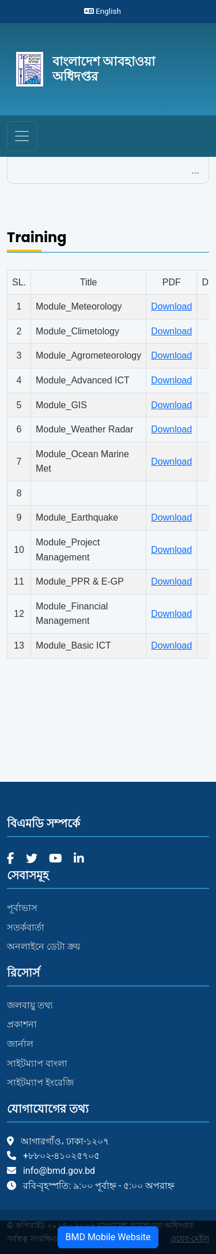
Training (37, 238)
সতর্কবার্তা (25, 927)
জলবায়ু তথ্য (30, 1005)
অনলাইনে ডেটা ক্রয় (43, 946)
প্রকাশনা (22, 1024)
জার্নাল (20, 1043)
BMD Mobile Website (107, 1237)
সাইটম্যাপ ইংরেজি (40, 1082)
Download (171, 306)
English (102, 11)
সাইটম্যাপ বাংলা (37, 1063)
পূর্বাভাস (22, 907)
